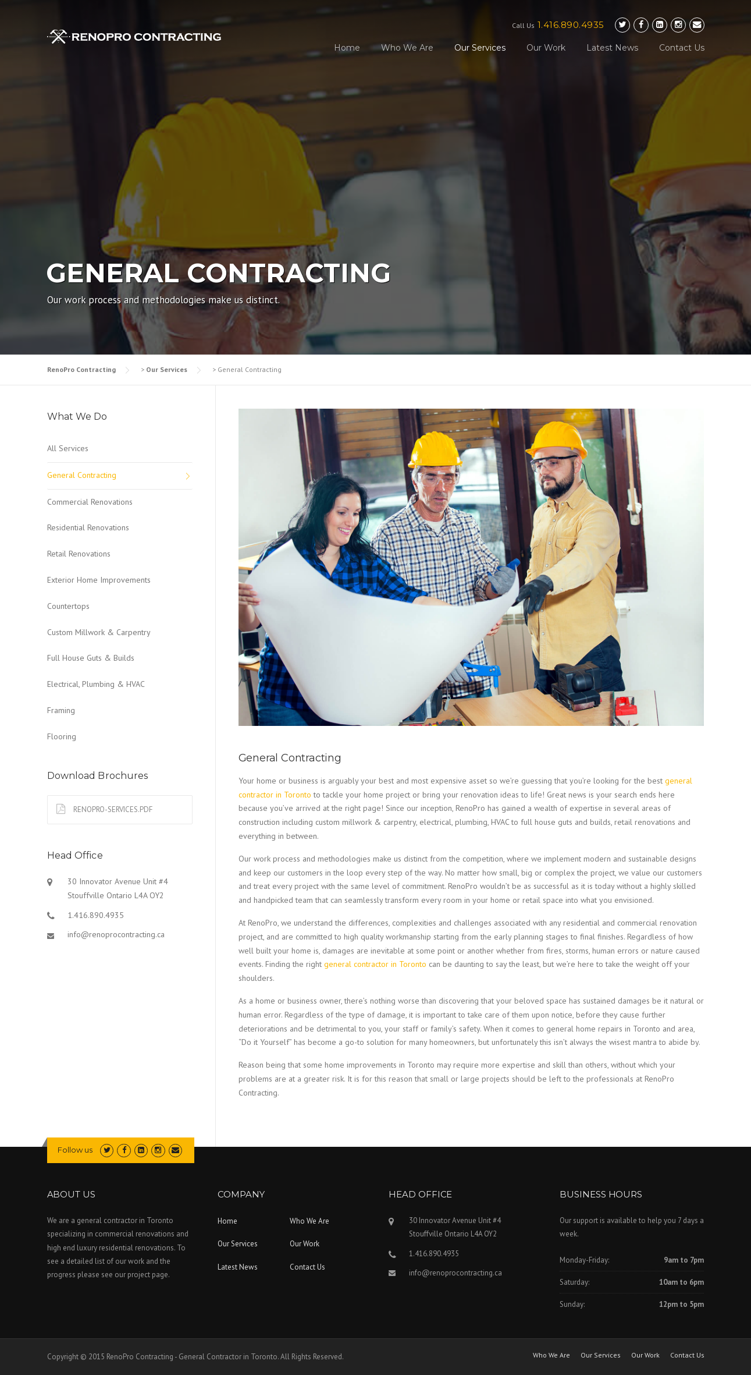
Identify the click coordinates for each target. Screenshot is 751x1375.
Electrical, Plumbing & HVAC (96, 684)
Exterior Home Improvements (99, 580)
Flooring (61, 736)
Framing (61, 710)
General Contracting (81, 475)
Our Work (545, 47)
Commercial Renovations (90, 502)
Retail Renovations (79, 553)
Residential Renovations (88, 527)
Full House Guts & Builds (90, 658)
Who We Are (407, 47)
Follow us (75, 1149)
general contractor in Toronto (375, 964)
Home (347, 47)
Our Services (480, 47)
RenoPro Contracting (81, 369)
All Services (67, 448)
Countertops (68, 606)
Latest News (612, 47)
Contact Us (681, 47)
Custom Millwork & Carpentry (99, 632)
